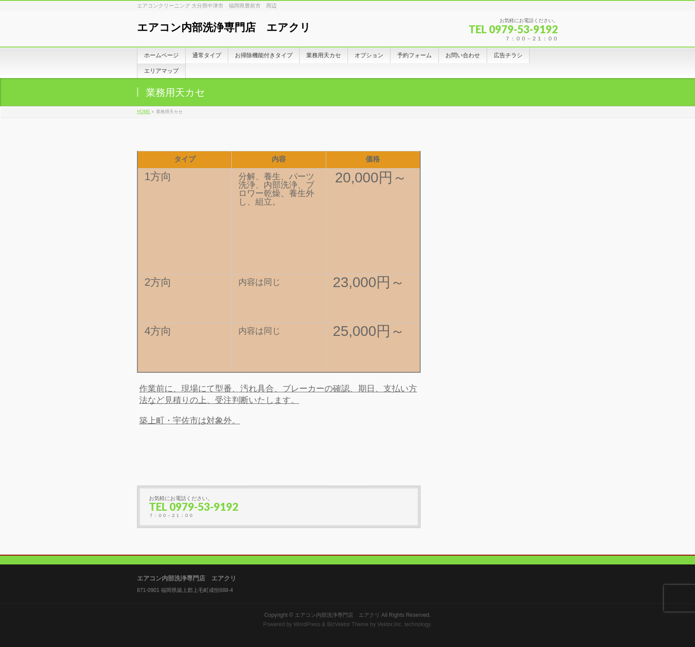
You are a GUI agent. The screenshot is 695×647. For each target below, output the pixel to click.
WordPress (306, 624)
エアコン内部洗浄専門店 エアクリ (224, 27)
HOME (143, 111)
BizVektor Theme (348, 624)
